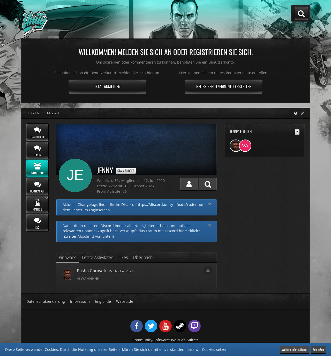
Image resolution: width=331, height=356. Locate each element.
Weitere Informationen (294, 349)
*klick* (194, 230)
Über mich (143, 257)
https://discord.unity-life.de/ (162, 204)
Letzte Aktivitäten (97, 257)
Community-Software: (165, 339)
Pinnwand (68, 257)
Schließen (318, 349)
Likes (123, 257)
